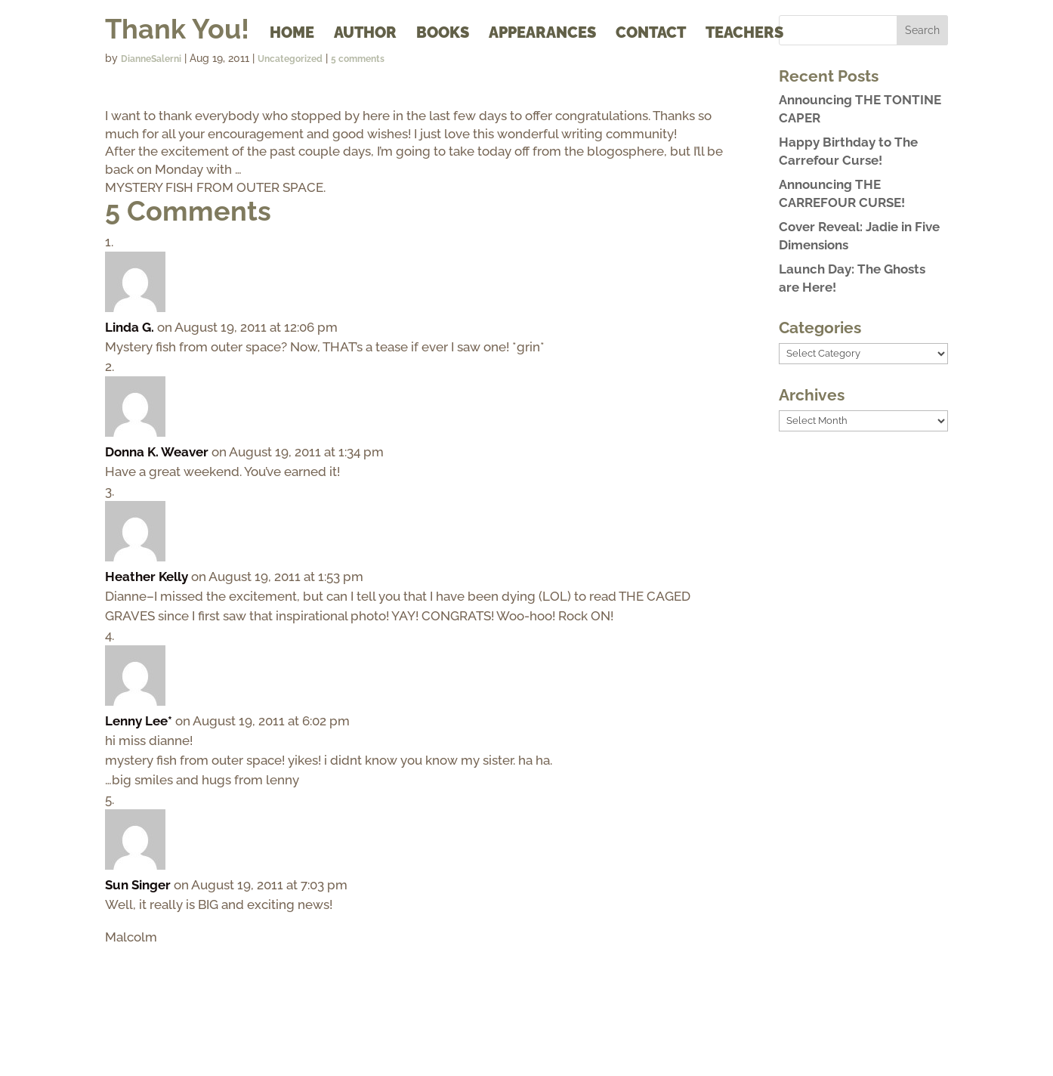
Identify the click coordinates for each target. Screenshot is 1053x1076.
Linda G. (129, 327)
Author (365, 34)
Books (442, 34)
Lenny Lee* (138, 720)
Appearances (542, 34)
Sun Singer (138, 884)
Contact (651, 34)
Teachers (744, 34)
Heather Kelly (146, 576)
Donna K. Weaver (156, 451)
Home (292, 34)
